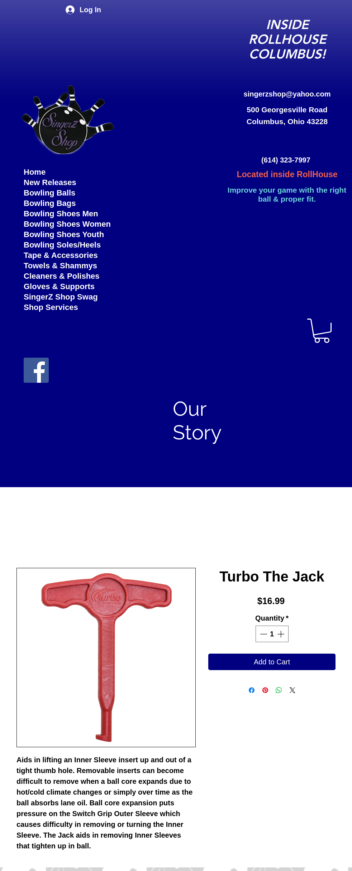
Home (35, 172)
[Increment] (281, 634)
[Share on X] (292, 690)
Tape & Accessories (61, 255)
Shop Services (51, 307)
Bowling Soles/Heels (62, 244)
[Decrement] (263, 634)
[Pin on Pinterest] (265, 690)
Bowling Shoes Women (67, 224)
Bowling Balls (49, 192)
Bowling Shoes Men (61, 213)
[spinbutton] (272, 634)
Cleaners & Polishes (62, 276)
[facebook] (36, 370)
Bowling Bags (50, 203)
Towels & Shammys (60, 265)
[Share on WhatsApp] (279, 690)
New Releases (50, 182)
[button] (321, 331)
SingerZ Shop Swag (61, 296)
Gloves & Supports (59, 286)
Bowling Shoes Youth (64, 234)
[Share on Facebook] (251, 690)
